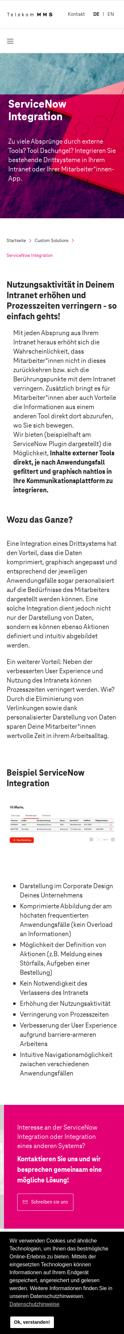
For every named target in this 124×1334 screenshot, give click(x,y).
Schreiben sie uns (49, 1202)
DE (96, 14)
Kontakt (76, 14)
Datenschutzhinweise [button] (35, 1304)
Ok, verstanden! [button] (32, 1322)
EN (110, 14)
